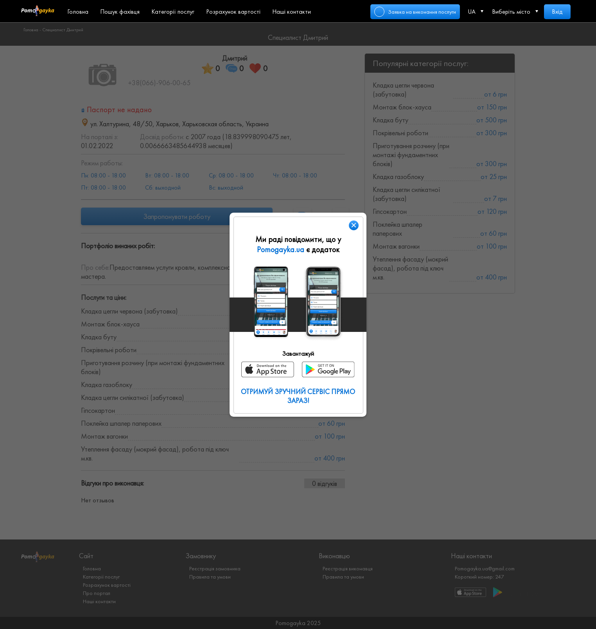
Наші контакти (291, 11)
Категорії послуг (172, 11)
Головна (77, 11)
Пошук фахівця (120, 11)
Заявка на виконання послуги (422, 11)
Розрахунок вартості (233, 11)
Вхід (557, 11)
